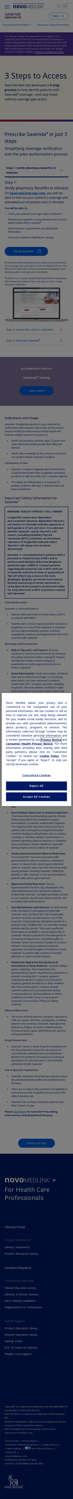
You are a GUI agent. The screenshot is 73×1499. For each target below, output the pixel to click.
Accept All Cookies (36, 797)
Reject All (36, 786)
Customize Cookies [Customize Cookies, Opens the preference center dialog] (36, 775)
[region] (36, 749)
